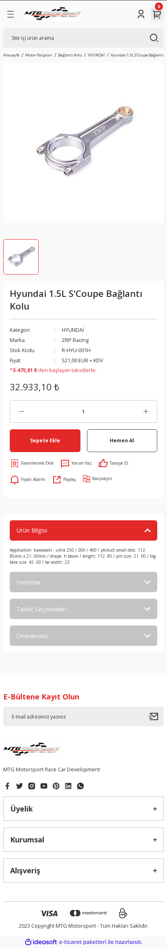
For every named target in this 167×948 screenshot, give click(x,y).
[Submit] (156, 716)
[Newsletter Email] (83, 716)
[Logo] (53, 14)
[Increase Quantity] (145, 411)
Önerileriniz (32, 636)
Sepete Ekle (45, 440)
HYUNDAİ (73, 329)
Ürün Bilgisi (31, 530)
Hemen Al (122, 440)
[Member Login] (140, 14)
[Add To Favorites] (32, 463)
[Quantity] (83, 411)
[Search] (83, 38)
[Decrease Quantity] (21, 411)
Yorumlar (28, 582)
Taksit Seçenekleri (41, 609)
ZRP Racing (75, 340)
